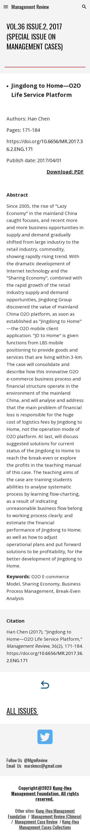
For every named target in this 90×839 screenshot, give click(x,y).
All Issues (22, 710)
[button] (6, 6)
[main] (45, 36)
